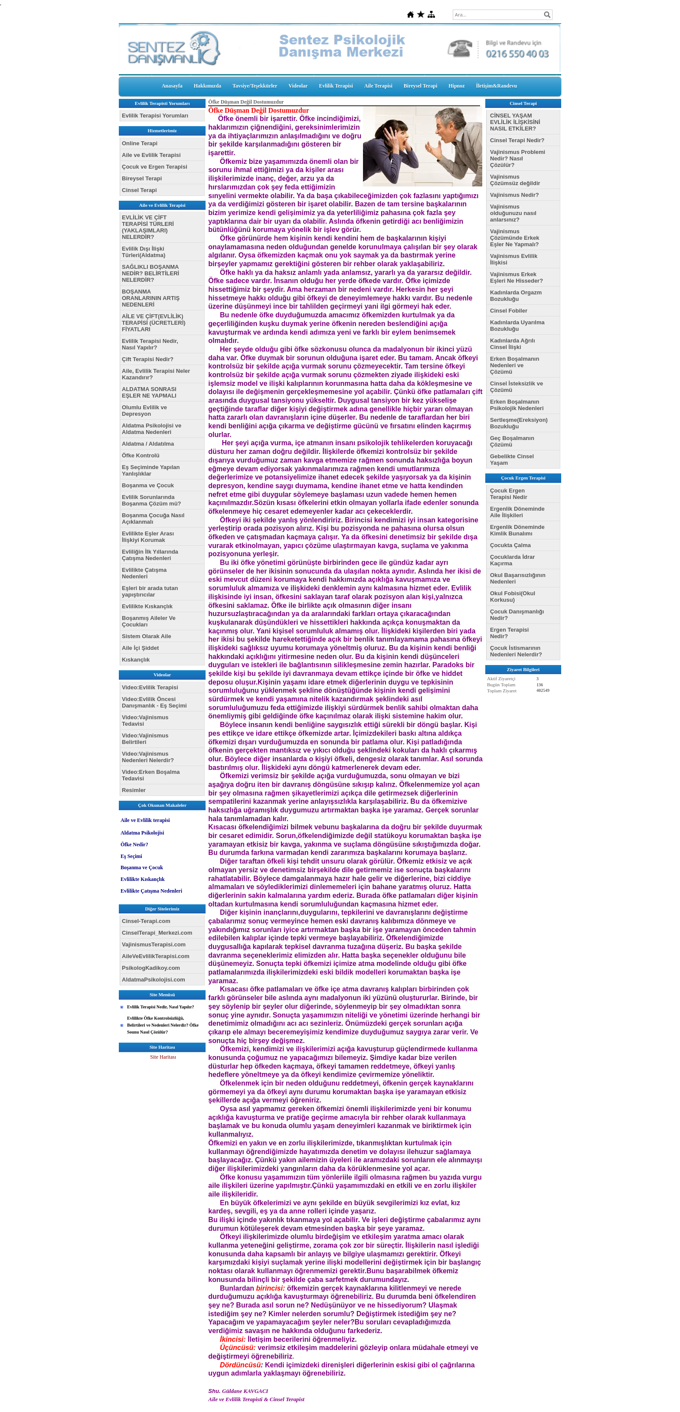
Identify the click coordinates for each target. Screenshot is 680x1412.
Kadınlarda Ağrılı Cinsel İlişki (512, 343)
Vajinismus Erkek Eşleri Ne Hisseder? (516, 277)
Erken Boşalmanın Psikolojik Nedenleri (517, 404)
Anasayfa (172, 86)
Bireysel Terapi (420, 86)
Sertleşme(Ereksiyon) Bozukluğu (519, 423)
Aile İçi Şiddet (140, 648)
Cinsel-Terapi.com (146, 921)
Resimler (134, 790)
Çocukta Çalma (510, 545)
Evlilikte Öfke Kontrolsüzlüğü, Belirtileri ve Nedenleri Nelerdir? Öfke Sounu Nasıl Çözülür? (163, 1025)
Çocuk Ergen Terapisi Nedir (508, 493)
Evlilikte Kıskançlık (147, 606)
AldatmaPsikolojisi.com (153, 979)
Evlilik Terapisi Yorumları (155, 115)
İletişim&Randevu (496, 86)
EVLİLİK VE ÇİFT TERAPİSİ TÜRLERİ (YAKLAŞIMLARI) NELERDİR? (148, 227)
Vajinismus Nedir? (514, 195)
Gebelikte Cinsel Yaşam (512, 459)
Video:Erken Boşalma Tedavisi (151, 775)
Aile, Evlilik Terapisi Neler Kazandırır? (156, 374)
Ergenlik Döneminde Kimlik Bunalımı (517, 530)
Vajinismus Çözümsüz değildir (515, 179)
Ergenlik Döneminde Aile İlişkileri (517, 511)
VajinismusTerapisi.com (154, 944)
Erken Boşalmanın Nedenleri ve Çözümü (514, 365)
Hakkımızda (207, 86)
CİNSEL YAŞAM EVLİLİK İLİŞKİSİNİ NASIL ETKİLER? (515, 122)
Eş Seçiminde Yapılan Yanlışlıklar (151, 470)
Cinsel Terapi (139, 190)
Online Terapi (139, 143)
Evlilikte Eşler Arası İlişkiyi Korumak (148, 536)
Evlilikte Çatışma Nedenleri (144, 573)
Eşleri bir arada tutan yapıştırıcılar (150, 591)
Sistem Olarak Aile (146, 636)
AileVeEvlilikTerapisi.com (156, 956)
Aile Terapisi (378, 86)
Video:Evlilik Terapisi (150, 687)
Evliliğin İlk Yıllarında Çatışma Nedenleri (150, 554)
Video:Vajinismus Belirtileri (145, 738)
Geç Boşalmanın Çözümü (512, 441)
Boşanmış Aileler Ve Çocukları (149, 621)
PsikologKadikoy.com (151, 968)
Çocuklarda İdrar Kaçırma (512, 560)
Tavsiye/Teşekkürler (254, 86)
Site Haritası (163, 1057)
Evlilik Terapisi (336, 86)
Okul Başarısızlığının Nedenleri (518, 578)
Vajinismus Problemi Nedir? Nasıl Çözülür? (517, 158)
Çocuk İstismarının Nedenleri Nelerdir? (516, 651)
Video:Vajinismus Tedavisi (145, 720)
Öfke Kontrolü (141, 455)
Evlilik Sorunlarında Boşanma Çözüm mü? (151, 500)
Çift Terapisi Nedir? (147, 359)
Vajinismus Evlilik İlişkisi (513, 259)
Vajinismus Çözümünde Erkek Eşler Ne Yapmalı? (514, 238)
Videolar (297, 86)
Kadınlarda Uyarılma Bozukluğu (517, 325)
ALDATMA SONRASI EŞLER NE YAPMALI (149, 392)
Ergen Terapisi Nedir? (509, 632)
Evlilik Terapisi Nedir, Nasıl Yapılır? (150, 344)
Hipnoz (456, 86)
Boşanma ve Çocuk (148, 485)
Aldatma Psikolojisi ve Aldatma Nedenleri (151, 428)
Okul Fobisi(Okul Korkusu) (512, 596)
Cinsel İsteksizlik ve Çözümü (516, 386)
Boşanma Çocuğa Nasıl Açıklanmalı (153, 518)
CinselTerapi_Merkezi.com (157, 932)
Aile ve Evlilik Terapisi (151, 155)
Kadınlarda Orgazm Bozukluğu (516, 295)
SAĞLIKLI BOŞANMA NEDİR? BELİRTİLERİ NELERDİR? (150, 273)
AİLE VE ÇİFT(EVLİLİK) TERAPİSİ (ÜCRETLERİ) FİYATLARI (154, 323)
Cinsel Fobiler (508, 310)
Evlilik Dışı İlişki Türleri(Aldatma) (143, 251)
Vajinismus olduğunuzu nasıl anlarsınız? (513, 213)
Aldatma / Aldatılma (148, 443)
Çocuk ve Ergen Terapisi (154, 166)
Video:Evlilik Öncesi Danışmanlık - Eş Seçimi (154, 702)
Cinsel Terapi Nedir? (517, 140)
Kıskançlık (136, 659)
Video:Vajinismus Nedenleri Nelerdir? (148, 756)
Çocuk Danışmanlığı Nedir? (517, 614)
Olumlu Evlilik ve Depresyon (144, 410)
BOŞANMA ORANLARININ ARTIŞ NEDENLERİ (151, 298)
